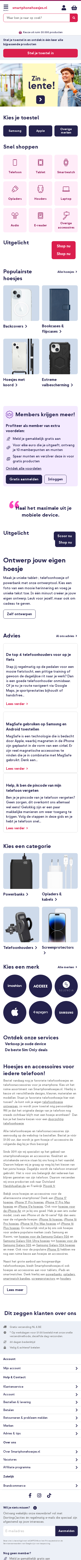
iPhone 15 (53, 1249)
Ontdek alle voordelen (23, 468)
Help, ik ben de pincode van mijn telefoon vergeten (33, 788)
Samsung (15, 131)
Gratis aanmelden (24, 479)
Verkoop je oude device (25, 1044)
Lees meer (15, 1290)
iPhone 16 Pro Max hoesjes (38, 1224)
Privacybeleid (51, 1540)
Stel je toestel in (40, 53)
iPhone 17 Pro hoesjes (29, 1202)
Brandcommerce (14, 1486)
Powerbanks (13, 894)
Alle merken (66, 967)
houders (65, 1278)
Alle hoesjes (66, 272)
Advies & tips (12, 1433)
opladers (69, 1274)
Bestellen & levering (17, 1402)
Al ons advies (65, 636)
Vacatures (10, 1459)
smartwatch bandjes (16, 1278)
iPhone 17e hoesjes (30, 1206)
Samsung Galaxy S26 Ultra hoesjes (26, 1241)
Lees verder (15, 704)
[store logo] (30, 8)
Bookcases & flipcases (53, 329)
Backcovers (13, 326)
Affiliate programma (16, 1467)
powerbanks (54, 1274)
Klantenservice (13, 1387)
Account (9, 1394)
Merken (8, 1426)
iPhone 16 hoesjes (50, 1219)
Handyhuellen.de (14, 1186)
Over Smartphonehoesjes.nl (21, 1451)
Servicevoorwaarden (12, 1543)
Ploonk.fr (49, 1186)
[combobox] (40, 18)
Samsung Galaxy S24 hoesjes (55, 1245)
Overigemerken (66, 130)
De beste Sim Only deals (26, 1050)
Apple (40, 131)
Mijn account (64, 7)
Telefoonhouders (18, 947)
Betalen (8, 1410)
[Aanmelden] (66, 1531)
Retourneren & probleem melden (25, 1418)
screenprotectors (43, 1278)
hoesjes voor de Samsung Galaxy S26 (44, 1236)
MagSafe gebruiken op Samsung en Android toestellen (36, 727)
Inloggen (55, 479)
